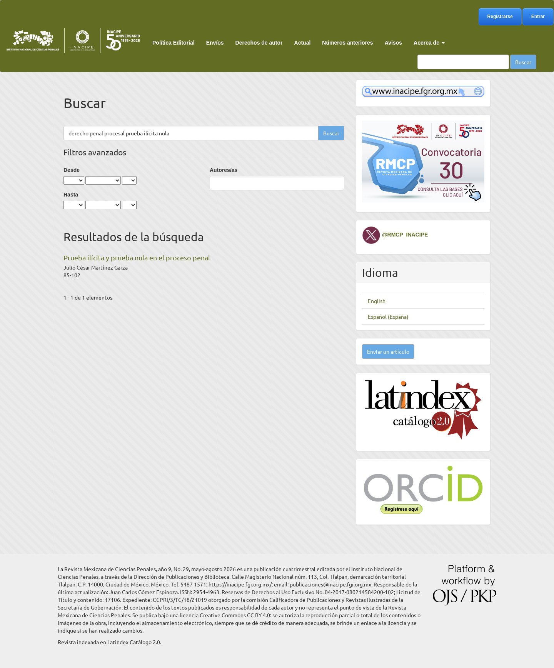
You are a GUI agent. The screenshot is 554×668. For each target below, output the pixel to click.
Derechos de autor (259, 43)
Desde (71, 170)
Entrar (538, 16)
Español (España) (388, 316)
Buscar (523, 61)
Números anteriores (347, 43)
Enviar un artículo (388, 351)
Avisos (393, 43)
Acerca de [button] (429, 43)
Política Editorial (173, 43)
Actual (302, 43)
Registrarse (500, 16)
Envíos (215, 43)
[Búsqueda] (463, 62)
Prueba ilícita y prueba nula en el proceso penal (136, 257)
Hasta (70, 195)
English (376, 300)
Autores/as (223, 170)
